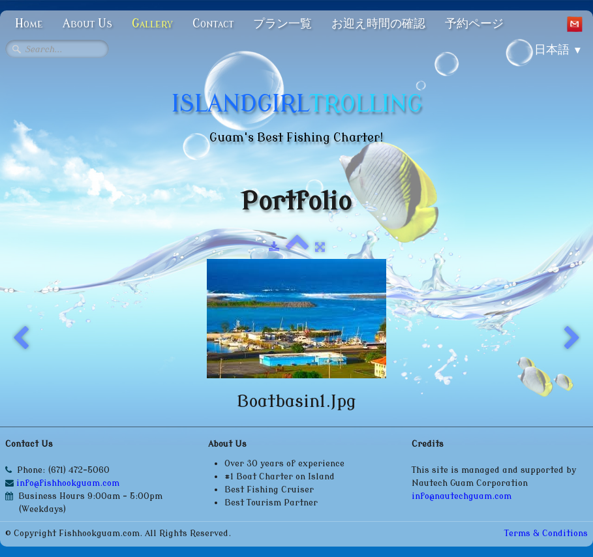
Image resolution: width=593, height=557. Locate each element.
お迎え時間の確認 (378, 23)
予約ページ (474, 23)
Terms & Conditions (546, 533)
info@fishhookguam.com (69, 483)
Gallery (152, 23)
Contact (213, 23)
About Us (87, 23)
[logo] (297, 114)
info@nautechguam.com (461, 496)
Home (29, 23)
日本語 (558, 49)
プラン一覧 (282, 23)
